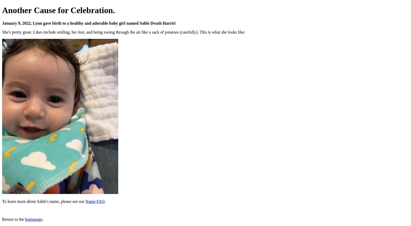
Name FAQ (95, 201)
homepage (33, 219)
